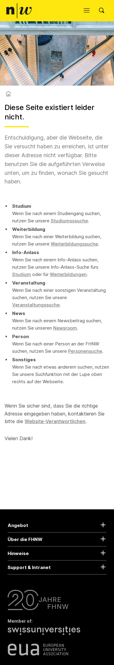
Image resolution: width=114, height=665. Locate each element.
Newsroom (65, 328)
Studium (21, 274)
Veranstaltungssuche (36, 305)
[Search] (103, 10)
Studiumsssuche (69, 221)
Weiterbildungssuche (74, 244)
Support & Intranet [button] (29, 567)
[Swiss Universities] (46, 634)
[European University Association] (38, 649)
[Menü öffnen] (88, 10)
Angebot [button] (18, 525)
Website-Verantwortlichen (55, 421)
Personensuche (85, 351)
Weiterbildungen (68, 274)
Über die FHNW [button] (25, 539)
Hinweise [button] (18, 553)
